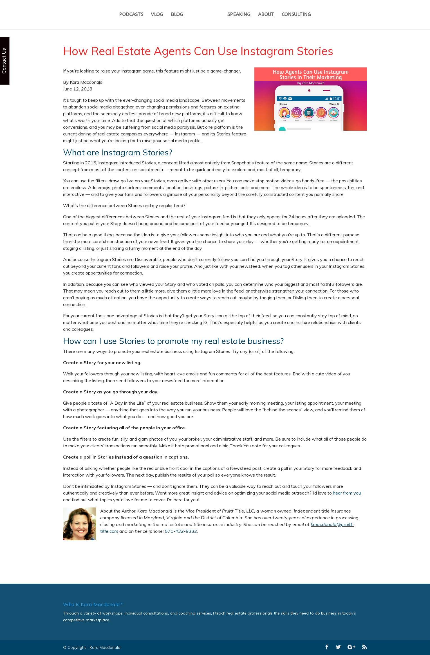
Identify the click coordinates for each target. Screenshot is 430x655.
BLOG (177, 15)
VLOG (157, 15)
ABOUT (266, 15)
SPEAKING (238, 15)
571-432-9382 (181, 531)
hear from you (347, 493)
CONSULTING (296, 15)
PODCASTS (131, 15)
